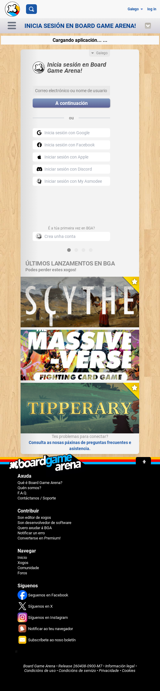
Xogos (23, 562)
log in (151, 9)
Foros (22, 573)
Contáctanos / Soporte (37, 498)
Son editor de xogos (34, 517)
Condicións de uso (40, 670)
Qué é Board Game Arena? (40, 482)
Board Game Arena (39, 666)
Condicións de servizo (77, 670)
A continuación (71, 103)
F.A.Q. (22, 493)
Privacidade (109, 670)
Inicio (22, 557)
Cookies (129, 670)
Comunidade (28, 568)
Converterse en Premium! (39, 538)
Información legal (120, 666)
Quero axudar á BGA (35, 528)
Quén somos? (29, 488)
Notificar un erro (31, 533)
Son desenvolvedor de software (44, 522)
